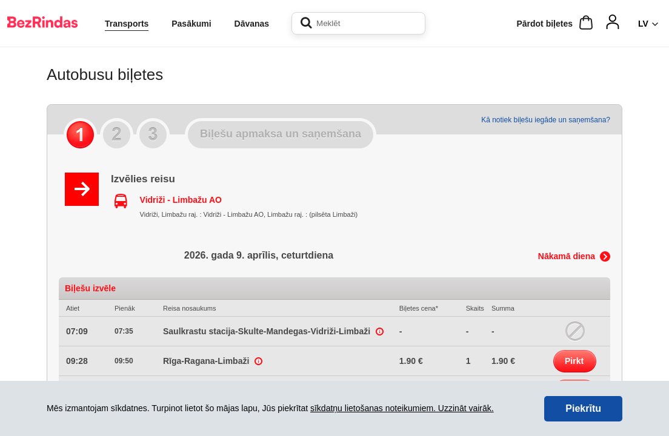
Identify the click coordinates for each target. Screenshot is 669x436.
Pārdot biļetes (544, 23)
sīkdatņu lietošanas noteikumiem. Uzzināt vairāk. (402, 408)
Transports (126, 23)
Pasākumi (191, 23)
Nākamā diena (566, 256)
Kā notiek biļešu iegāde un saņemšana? (545, 120)
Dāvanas (252, 23)
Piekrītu (583, 408)
